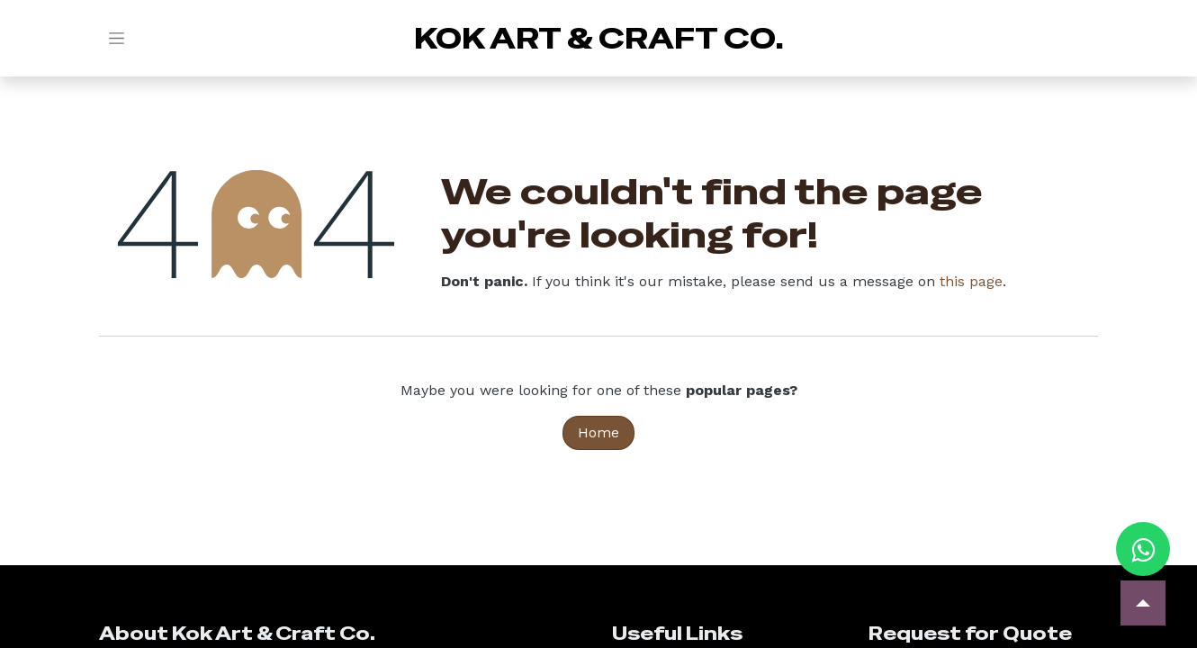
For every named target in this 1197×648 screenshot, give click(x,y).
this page (971, 281)
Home (598, 432)
